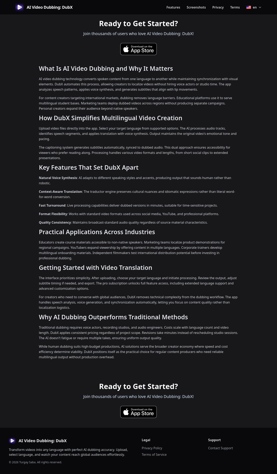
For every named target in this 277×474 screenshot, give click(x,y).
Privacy (218, 7)
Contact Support (220, 448)
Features (173, 7)
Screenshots (196, 7)
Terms (235, 7)
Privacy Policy (152, 448)
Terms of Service (154, 454)
